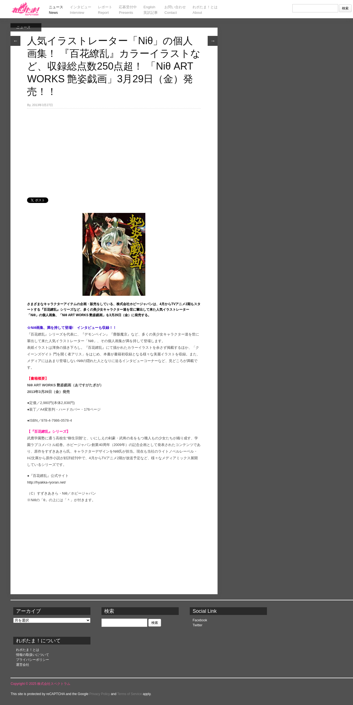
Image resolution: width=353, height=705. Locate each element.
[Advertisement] (114, 150)
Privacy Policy (99, 694)
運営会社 (22, 665)
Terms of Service (129, 694)
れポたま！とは (27, 650)
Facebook (199, 620)
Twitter (197, 625)
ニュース (23, 27)
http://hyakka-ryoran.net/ (46, 482)
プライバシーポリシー (32, 660)
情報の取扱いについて (32, 655)
